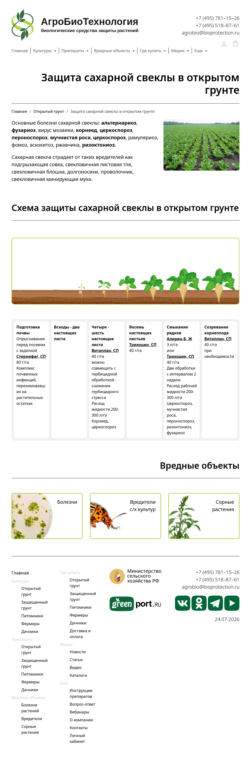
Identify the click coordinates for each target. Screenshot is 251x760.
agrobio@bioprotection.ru (210, 32)
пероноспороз (30, 137)
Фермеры (30, 623)
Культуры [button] (43, 50)
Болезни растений (30, 707)
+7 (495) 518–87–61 (217, 25)
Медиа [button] (178, 50)
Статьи (76, 659)
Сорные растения (30, 729)
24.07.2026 (227, 619)
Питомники (32, 616)
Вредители (31, 718)
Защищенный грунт (34, 605)
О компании (81, 720)
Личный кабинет (77, 738)
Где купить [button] (151, 50)
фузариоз (24, 130)
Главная (20, 50)
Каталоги (78, 675)
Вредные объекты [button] (112, 50)
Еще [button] (199, 50)
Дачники (29, 631)
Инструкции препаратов (81, 693)
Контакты (79, 727)
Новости (78, 652)
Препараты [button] (73, 50)
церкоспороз (116, 130)
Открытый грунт (48, 111)
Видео (75, 667)
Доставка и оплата (80, 633)
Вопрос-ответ (82, 704)
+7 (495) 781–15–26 (217, 18)
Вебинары (79, 712)
